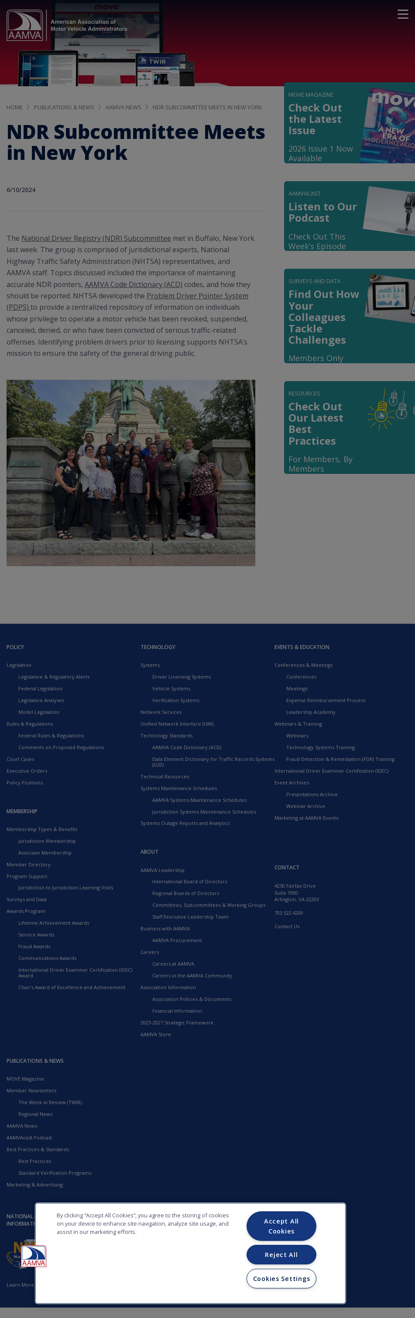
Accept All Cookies (281, 1226)
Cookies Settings (281, 1278)
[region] (190, 1253)
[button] (34, 1256)
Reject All (281, 1254)
